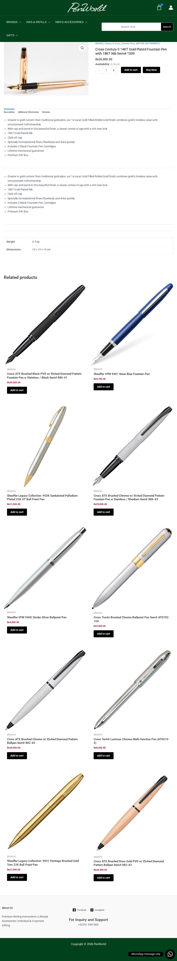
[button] (137, 33)
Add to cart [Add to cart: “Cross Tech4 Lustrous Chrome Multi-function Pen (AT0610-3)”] (103, 755)
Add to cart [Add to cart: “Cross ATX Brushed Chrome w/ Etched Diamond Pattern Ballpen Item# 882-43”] (17, 755)
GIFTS (12, 35)
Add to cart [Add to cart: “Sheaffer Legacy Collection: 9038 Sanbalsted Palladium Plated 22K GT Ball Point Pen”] (17, 512)
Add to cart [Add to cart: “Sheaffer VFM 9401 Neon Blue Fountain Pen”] (103, 386)
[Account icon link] (171, 7)
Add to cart (130, 69)
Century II (109, 43)
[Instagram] (97, 910)
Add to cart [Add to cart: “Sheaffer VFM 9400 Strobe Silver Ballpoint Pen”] (17, 629)
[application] (19, 22)
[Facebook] (79, 910)
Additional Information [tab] (28, 112)
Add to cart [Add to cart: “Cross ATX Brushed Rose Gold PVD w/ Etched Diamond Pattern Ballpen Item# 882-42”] (103, 877)
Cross (117, 43)
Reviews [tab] (46, 112)
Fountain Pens (128, 43)
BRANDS (13, 22)
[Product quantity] (106, 70)
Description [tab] (9, 112)
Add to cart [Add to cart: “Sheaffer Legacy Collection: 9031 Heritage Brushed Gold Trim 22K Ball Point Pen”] (17, 877)
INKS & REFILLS (38, 22)
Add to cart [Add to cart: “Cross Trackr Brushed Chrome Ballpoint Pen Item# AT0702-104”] (103, 633)
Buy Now (151, 69)
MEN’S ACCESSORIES (71, 22)
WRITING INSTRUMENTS (148, 43)
